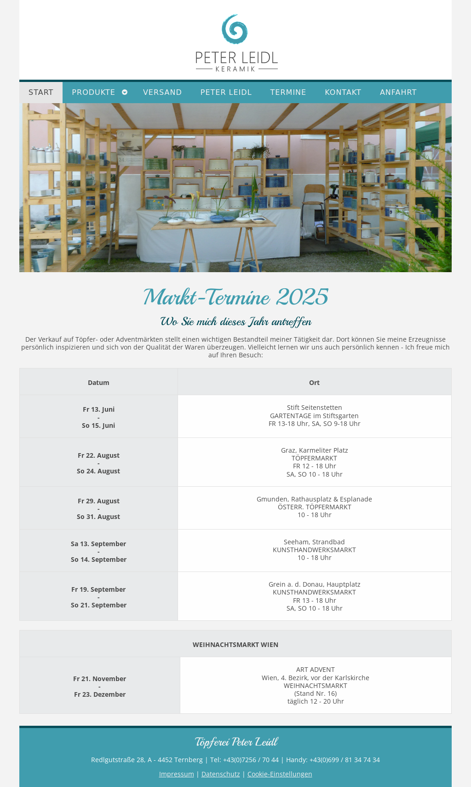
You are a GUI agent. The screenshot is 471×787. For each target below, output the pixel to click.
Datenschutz (220, 774)
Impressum (176, 774)
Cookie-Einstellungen (279, 774)
